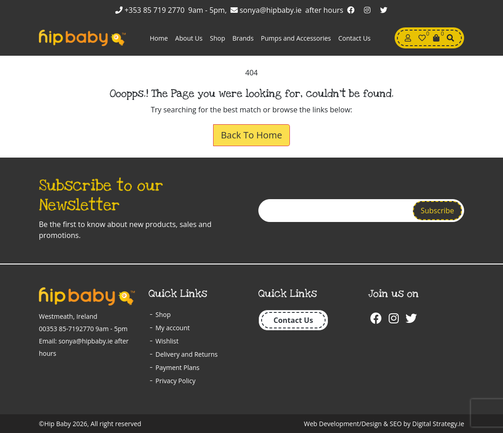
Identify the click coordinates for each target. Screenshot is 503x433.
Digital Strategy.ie (438, 423)
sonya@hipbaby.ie (266, 10)
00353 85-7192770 (66, 328)
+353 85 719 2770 (150, 10)
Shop (217, 38)
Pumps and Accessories (296, 38)
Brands (242, 38)
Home (159, 38)
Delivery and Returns (186, 354)
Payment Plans (177, 367)
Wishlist (166, 341)
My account (172, 327)
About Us (189, 38)
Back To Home (251, 135)
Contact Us (354, 38)
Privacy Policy (175, 380)
